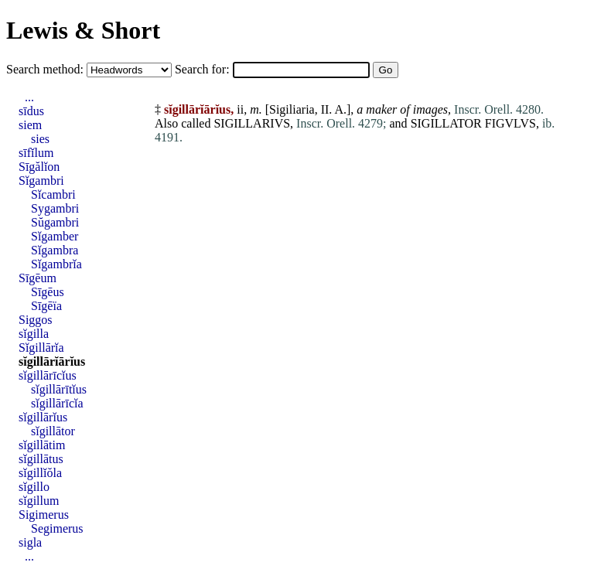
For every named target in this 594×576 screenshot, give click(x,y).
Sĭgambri (41, 180)
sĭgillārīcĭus (48, 375)
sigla (30, 542)
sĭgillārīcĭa (57, 403)
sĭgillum (39, 500)
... (29, 97)
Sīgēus (47, 291)
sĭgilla (34, 333)
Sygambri (55, 208)
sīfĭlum (36, 152)
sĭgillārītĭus (59, 389)
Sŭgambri (55, 222)
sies (40, 138)
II (325, 109)
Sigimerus (44, 514)
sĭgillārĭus (43, 417)
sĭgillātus (41, 458)
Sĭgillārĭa (41, 347)
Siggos (36, 319)
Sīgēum (37, 278)
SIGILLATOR (446, 123)
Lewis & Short (83, 30)
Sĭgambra (54, 250)
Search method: (46, 69)
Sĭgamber (54, 236)
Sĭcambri (53, 194)
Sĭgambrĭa (56, 264)
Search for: (204, 69)
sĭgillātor (53, 431)
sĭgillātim (42, 445)
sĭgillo (34, 486)
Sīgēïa (46, 305)
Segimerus (57, 528)
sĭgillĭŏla (40, 472)
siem (30, 124)
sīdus (31, 111)
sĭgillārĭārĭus (52, 361)
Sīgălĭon (39, 166)
